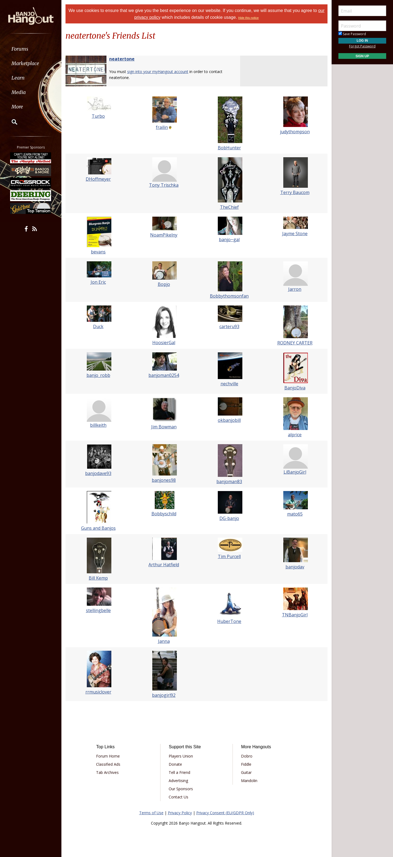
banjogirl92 (163, 695)
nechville (229, 384)
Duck (98, 326)
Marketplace (25, 63)
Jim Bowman (164, 427)
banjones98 (164, 480)
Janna (164, 641)
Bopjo (164, 284)
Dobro (246, 756)
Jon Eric (98, 282)
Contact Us (178, 797)
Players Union (181, 756)
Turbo (98, 116)
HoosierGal (163, 343)
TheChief (229, 207)
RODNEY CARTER (294, 343)
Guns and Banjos (98, 528)
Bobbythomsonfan (229, 296)
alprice (295, 435)
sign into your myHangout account (157, 71)
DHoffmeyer (98, 179)
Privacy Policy (180, 812)
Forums (19, 49)
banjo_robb (98, 375)
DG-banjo (229, 518)
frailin (162, 127)
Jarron (294, 289)
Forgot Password (362, 46)
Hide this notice (248, 17)
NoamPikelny (163, 235)
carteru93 (229, 326)
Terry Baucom (294, 192)
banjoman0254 (163, 375)
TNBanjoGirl (295, 615)
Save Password (352, 34)
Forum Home (108, 756)
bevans (98, 252)
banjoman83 (229, 481)
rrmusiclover (98, 692)
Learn (18, 78)
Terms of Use (151, 812)
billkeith (98, 425)
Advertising (178, 780)
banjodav (294, 567)
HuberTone (229, 621)
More (17, 107)
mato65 (295, 514)
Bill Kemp (98, 578)
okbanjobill (229, 420)
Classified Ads (108, 764)
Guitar (246, 772)
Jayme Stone (295, 234)
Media (18, 92)
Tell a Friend (179, 772)
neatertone (122, 59)
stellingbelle (98, 610)
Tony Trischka (163, 185)
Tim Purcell (229, 556)
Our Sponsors (181, 788)
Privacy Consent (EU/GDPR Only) (225, 812)
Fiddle (246, 764)
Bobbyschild (163, 514)
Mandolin (249, 780)
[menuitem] (30, 49)
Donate (175, 764)
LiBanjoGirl (295, 472)
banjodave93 (98, 473)
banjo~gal (229, 240)
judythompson (295, 132)
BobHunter (229, 148)
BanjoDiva (294, 388)
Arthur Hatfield (163, 565)
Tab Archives (107, 772)
